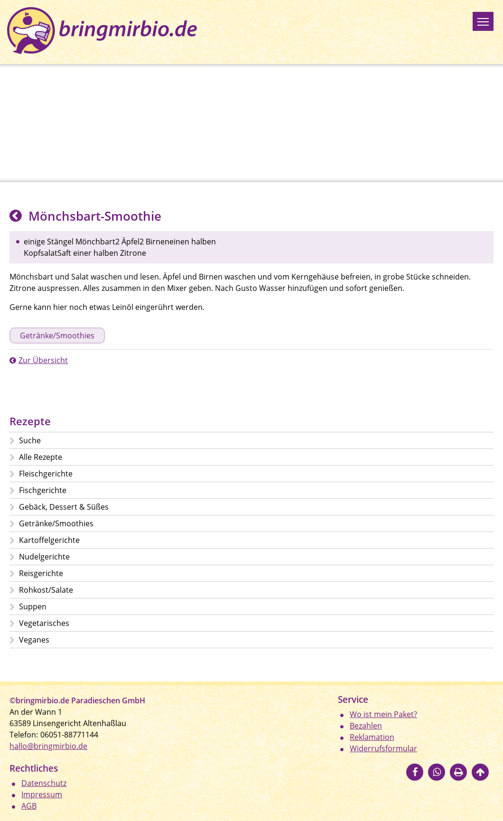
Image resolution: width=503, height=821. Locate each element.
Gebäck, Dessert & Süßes (64, 507)
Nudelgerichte (44, 556)
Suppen (33, 606)
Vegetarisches (44, 623)
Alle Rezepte (40, 457)
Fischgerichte (42, 490)
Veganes (34, 639)
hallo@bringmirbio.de (48, 746)
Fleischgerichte (46, 473)
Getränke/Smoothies (57, 335)
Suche (30, 440)
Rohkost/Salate (46, 590)
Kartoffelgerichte (49, 540)
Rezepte (30, 421)
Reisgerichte (41, 573)
